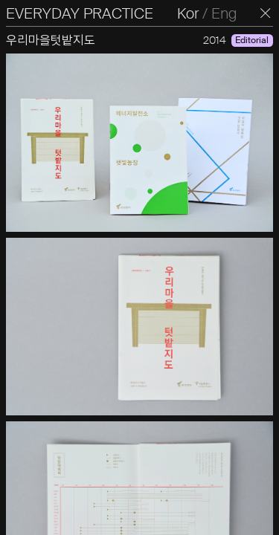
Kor (188, 13)
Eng (224, 13)
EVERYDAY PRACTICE (79, 13)
